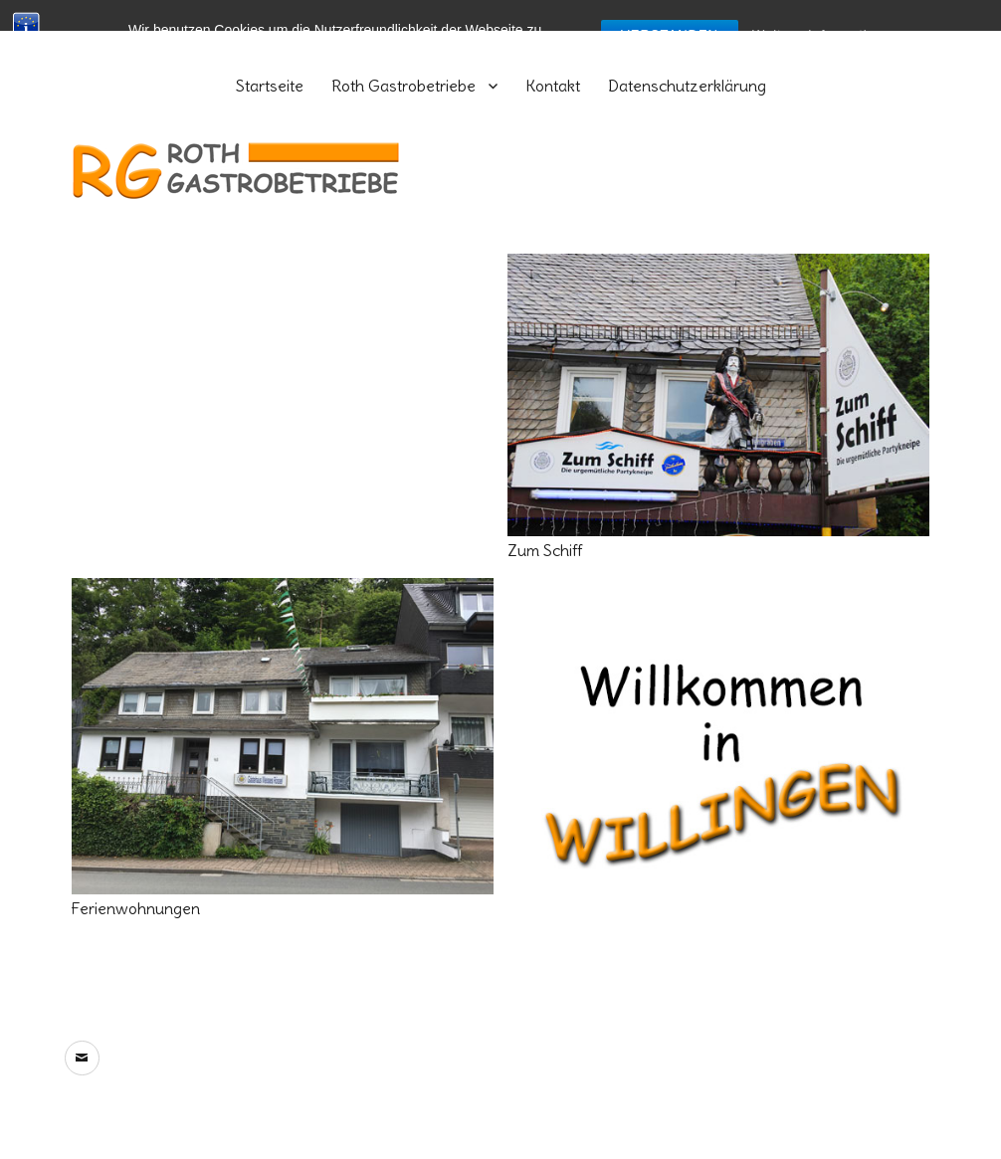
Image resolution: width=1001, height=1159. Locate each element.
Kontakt (552, 86)
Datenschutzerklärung (687, 86)
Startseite (269, 86)
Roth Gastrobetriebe (403, 86)
